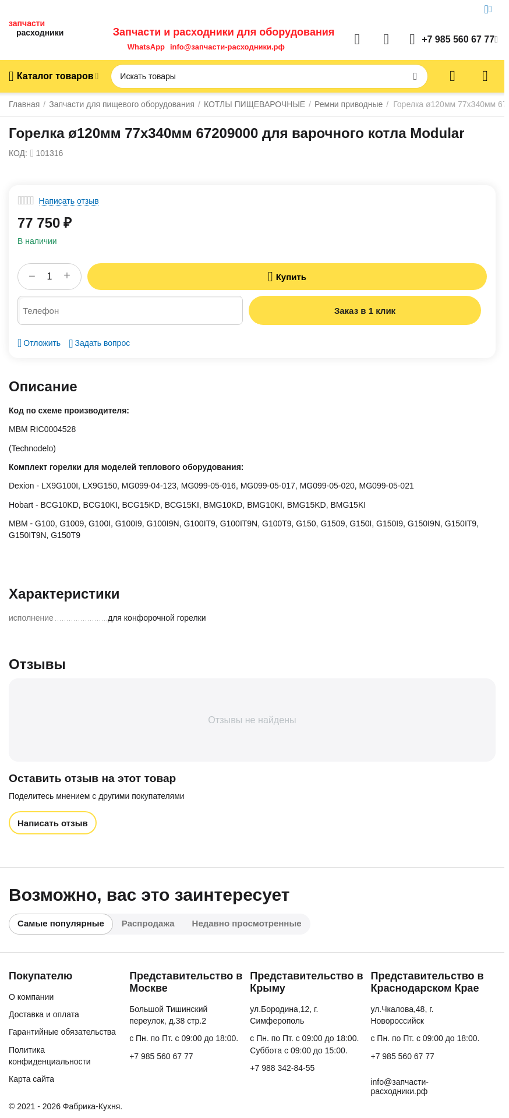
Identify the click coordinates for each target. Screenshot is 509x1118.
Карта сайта (31, 1079)
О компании (31, 997)
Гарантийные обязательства (62, 1031)
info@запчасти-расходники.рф (227, 47)
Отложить (39, 343)
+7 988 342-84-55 (282, 1068)
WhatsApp (146, 47)
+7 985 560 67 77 (161, 1056)
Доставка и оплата (44, 1014)
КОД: (18, 153)
